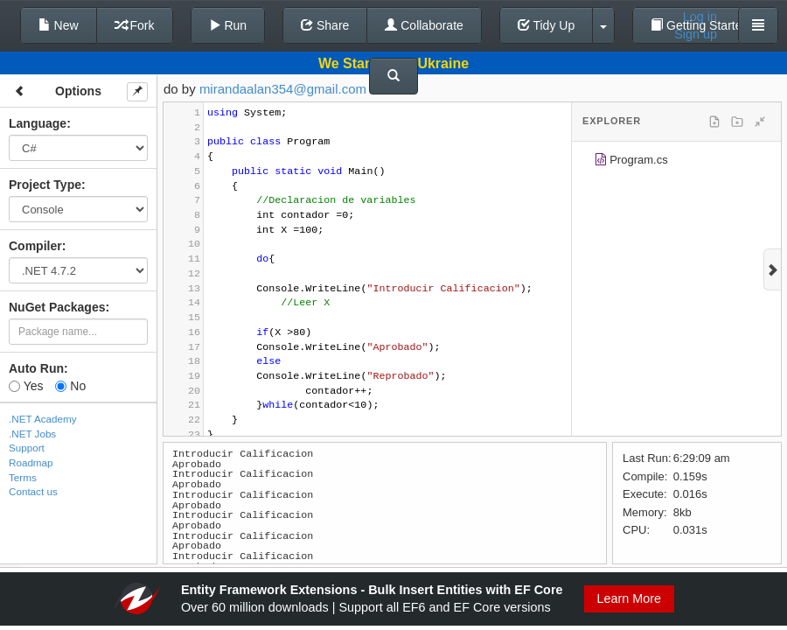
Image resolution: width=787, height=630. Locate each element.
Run (228, 25)
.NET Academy (43, 418)
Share (325, 25)
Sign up (695, 34)
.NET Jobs (32, 433)
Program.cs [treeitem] (631, 162)
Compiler (35, 246)
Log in (700, 17)
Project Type (45, 185)
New (58, 25)
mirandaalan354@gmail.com (282, 88)
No (70, 386)
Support (27, 447)
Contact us (33, 491)
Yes (26, 386)
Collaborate (424, 25)
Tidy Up (546, 25)
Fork (135, 25)
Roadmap (31, 462)
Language (37, 123)
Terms (23, 477)
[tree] (676, 163)
